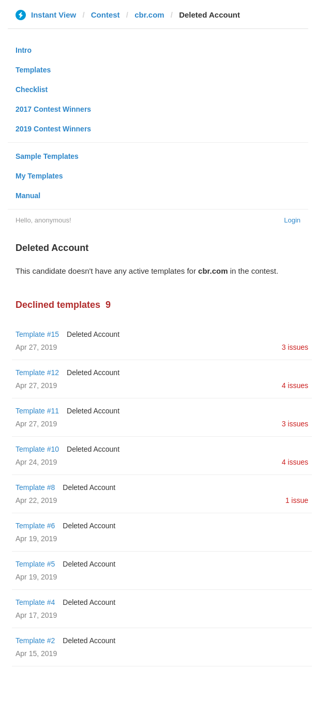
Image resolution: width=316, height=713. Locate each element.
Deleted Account (93, 334)
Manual (28, 195)
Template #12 (37, 372)
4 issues (295, 385)
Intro (24, 50)
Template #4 (35, 602)
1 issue (296, 500)
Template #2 (35, 640)
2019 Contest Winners (53, 129)
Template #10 (37, 449)
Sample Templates (47, 156)
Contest (105, 14)
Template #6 (35, 526)
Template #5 (35, 564)
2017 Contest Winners (53, 109)
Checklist (32, 89)
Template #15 (37, 334)
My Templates (39, 176)
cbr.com (149, 14)
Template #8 (35, 487)
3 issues (295, 347)
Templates (33, 70)
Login (292, 220)
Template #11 (37, 411)
